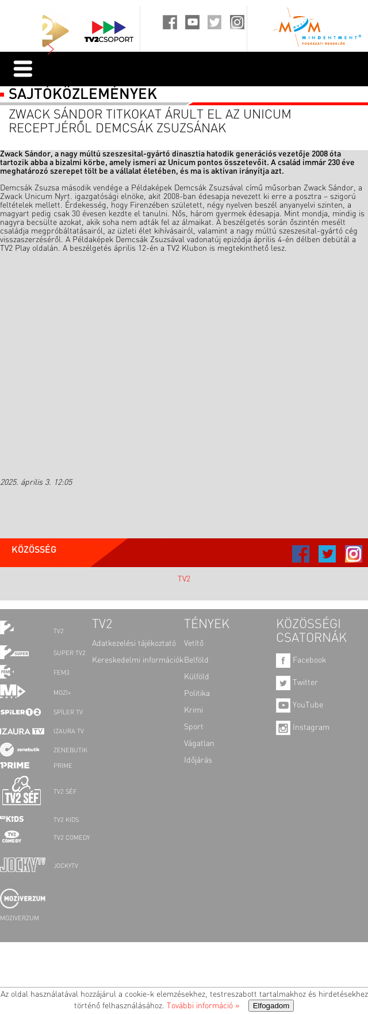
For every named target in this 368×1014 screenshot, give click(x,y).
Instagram (302, 728)
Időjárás (198, 760)
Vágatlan (199, 744)
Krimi (193, 710)
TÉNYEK (206, 624)
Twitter (297, 683)
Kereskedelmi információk (137, 660)
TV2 (184, 579)
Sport (194, 727)
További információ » (203, 1006)
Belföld (196, 660)
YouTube (299, 705)
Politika (197, 694)
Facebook (301, 660)
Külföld (196, 677)
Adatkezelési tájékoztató (134, 644)
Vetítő (194, 644)
